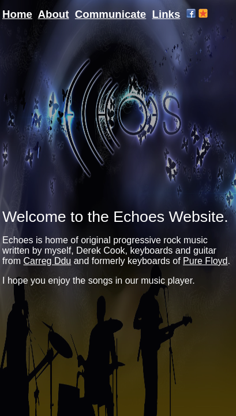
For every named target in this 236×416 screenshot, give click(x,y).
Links (166, 14)
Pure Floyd (205, 261)
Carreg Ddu (48, 261)
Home (17, 14)
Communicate (110, 14)
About (53, 14)
